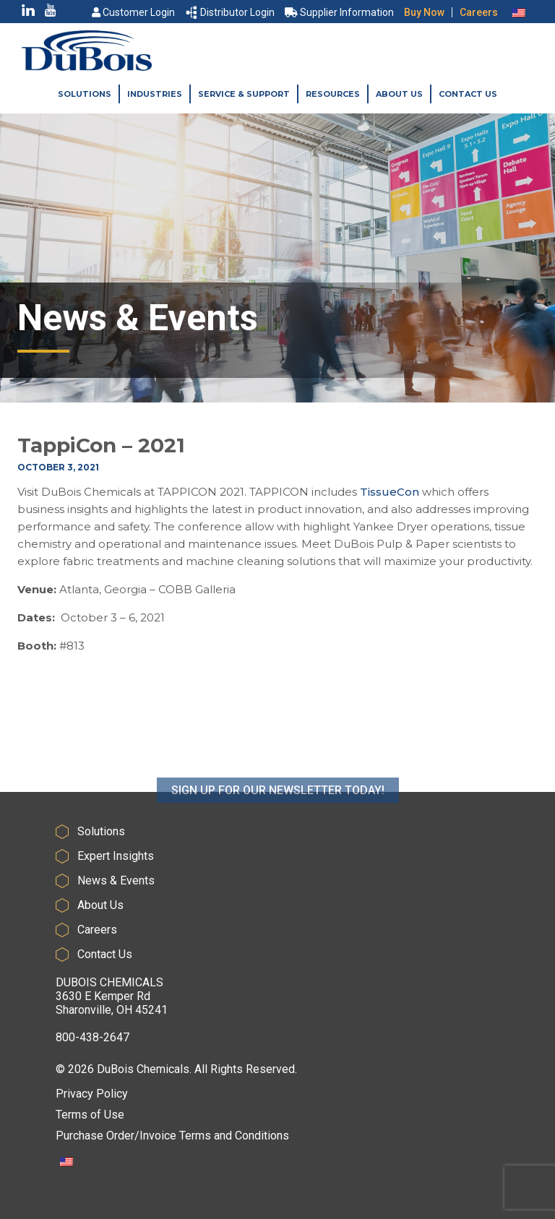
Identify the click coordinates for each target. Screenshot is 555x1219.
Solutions (84, 94)
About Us (399, 94)
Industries (154, 94)
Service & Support (244, 94)
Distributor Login (230, 12)
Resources (333, 94)
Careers (479, 12)
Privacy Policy (92, 1093)
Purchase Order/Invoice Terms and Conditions (172, 1135)
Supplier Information (339, 12)
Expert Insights (115, 856)
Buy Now (424, 12)
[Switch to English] (519, 12)
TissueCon (389, 492)
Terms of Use (90, 1114)
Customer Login (133, 12)
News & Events (116, 880)
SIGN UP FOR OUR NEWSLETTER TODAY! (277, 821)
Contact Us (468, 94)
